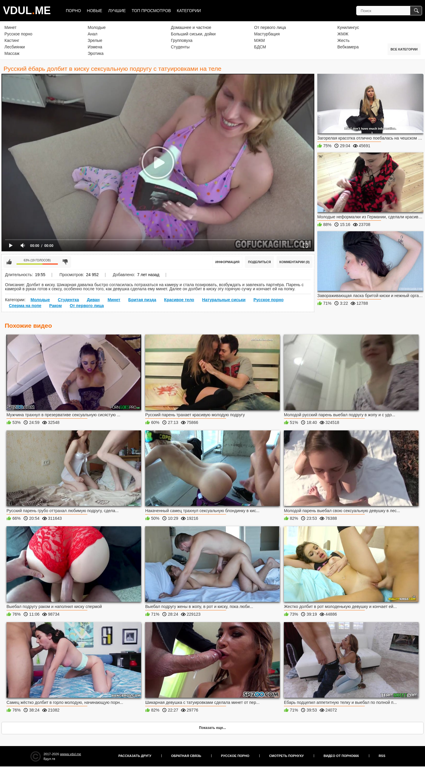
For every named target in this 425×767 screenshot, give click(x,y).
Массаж (11, 53)
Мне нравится (9, 262)
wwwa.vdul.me (70, 754)
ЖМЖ (343, 34)
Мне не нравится (65, 262)
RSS (382, 756)
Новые (94, 10)
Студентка (68, 299)
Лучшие (117, 10)
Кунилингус (348, 27)
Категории (189, 10)
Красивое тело (179, 299)
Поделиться (259, 262)
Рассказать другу (134, 756)
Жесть (343, 40)
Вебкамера (348, 47)
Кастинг (11, 40)
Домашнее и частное (191, 27)
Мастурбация (267, 34)
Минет (10, 27)
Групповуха (181, 40)
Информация (227, 262)
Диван (93, 299)
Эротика (96, 53)
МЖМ (259, 40)
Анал (92, 34)
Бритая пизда (142, 299)
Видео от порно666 (341, 756)
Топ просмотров (151, 10)
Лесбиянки (14, 47)
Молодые (97, 27)
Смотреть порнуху (286, 756)
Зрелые (95, 40)
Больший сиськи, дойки (193, 34)
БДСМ (260, 47)
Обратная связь (186, 756)
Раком (55, 305)
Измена (95, 47)
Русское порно (18, 34)
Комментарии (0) (294, 262)
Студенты (180, 47)
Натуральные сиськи (224, 299)
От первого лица (270, 27)
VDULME (27, 10)
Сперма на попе (25, 305)
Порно (73, 10)
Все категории (404, 49)
